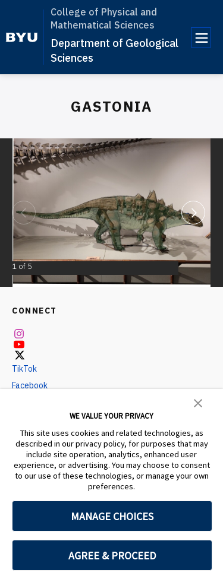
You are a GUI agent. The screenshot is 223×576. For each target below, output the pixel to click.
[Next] (193, 212)
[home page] (21, 37)
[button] (198, 402)
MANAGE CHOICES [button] (112, 516)
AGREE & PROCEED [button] (112, 555)
